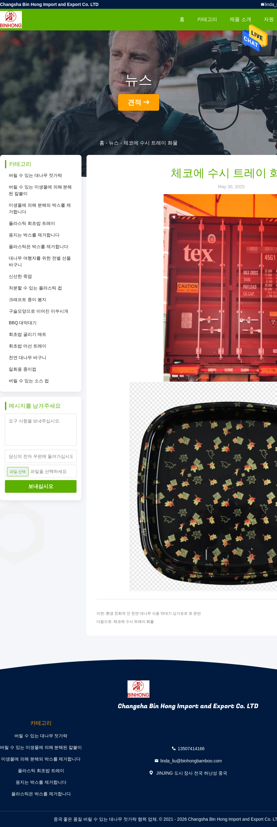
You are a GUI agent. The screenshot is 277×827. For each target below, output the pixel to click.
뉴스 (114, 143)
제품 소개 (240, 19)
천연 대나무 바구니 (27, 357)
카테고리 (207, 19)
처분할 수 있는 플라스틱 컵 (35, 287)
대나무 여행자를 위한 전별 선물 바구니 (40, 261)
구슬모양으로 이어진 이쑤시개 (38, 311)
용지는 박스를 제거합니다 (34, 234)
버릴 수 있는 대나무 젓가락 (35, 175)
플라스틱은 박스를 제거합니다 (38, 246)
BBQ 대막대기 (23, 322)
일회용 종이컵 (22, 369)
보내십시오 (40, 486)
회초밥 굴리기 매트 (27, 334)
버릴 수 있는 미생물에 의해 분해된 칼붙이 (40, 190)
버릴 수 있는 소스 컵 (29, 380)
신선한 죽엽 (20, 276)
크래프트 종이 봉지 (27, 299)
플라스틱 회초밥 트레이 (32, 223)
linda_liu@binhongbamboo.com (191, 760)
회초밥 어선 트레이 (27, 345)
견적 (134, 102)
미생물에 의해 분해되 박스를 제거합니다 (40, 208)
